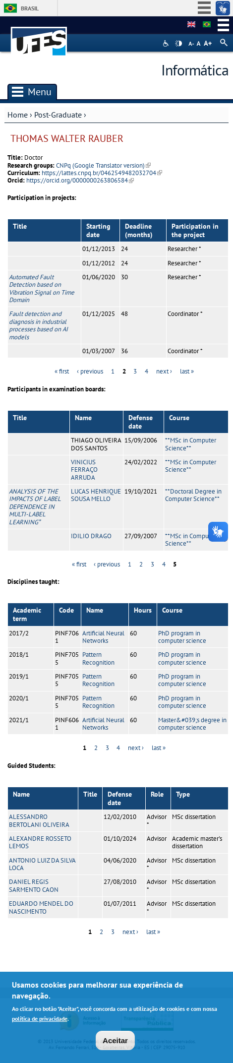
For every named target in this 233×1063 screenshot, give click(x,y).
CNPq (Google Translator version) (103, 165)
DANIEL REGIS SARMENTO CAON (33, 885)
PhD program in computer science (182, 637)
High (178, 43)
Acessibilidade (167, 43)
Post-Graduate (58, 115)
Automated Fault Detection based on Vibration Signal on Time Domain (41, 288)
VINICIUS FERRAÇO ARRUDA (84, 470)
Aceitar (115, 1042)
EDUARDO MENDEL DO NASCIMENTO (41, 907)
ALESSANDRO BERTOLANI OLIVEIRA (39, 820)
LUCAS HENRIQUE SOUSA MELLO (96, 495)
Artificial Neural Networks (103, 637)
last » (187, 371)
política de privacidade (39, 1020)
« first (62, 371)
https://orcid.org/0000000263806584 (80, 180)
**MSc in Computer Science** (190, 444)
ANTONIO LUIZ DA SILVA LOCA (42, 864)
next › (164, 371)
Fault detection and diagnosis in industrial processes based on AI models (38, 325)
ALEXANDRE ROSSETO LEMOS (40, 842)
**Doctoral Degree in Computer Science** (193, 495)
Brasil (30, 8)
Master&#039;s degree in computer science (192, 724)
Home (17, 115)
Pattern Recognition (98, 658)
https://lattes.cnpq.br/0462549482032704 (102, 173)
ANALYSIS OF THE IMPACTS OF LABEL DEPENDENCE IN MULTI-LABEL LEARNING (35, 506)
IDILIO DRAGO (91, 536)
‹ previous (90, 371)
